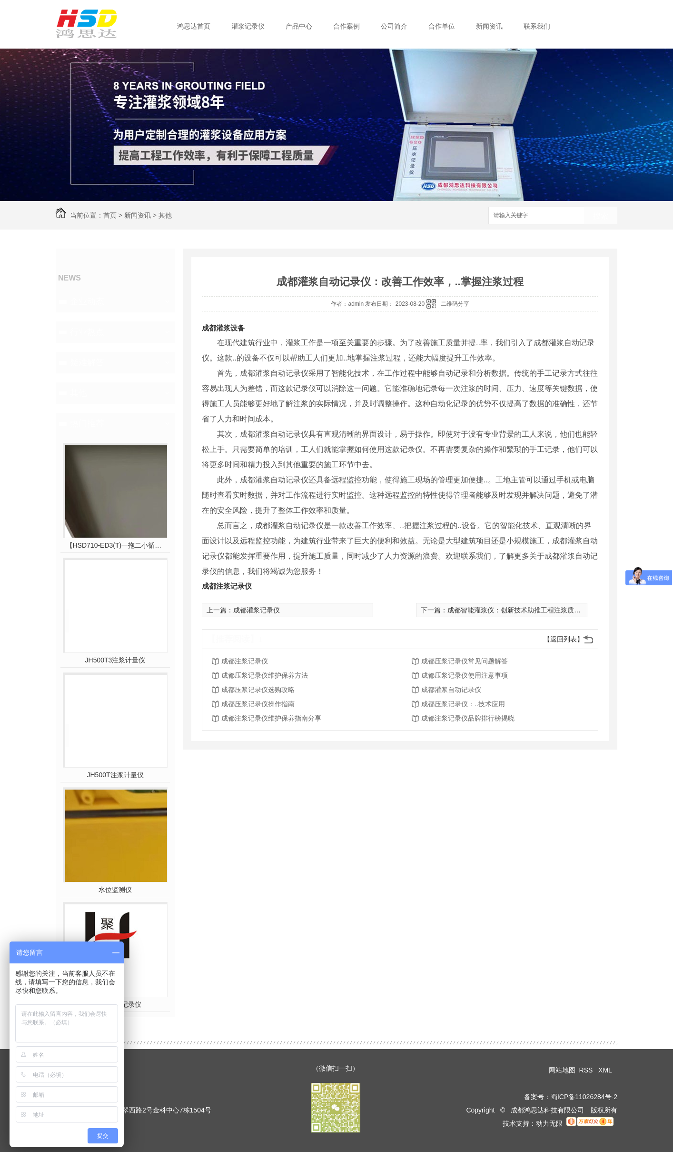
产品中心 (299, 26)
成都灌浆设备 (223, 328)
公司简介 (394, 26)
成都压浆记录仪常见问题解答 (464, 661)
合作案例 (346, 26)
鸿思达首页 (193, 26)
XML (606, 1070)
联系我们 (537, 26)
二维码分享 (455, 304)
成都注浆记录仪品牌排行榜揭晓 (468, 718)
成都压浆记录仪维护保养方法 (264, 675)
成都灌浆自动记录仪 (451, 689)
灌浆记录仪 (248, 26)
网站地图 (562, 1070)
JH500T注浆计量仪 (115, 775)
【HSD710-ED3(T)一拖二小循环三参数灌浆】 (115, 545)
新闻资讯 (489, 26)
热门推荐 (87, 423)
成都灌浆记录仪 (256, 610)
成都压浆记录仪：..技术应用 (463, 704)
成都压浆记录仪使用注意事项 (464, 675)
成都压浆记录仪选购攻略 (258, 689)
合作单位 (441, 26)
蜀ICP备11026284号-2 (584, 1097)
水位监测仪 (115, 889)
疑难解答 (87, 362)
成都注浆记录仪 (227, 586)
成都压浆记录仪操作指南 (258, 704)
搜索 (600, 216)
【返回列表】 (564, 639)
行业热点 (87, 332)
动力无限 (549, 1123)
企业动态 (87, 301)
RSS (587, 1070)
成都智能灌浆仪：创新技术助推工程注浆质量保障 (520, 610)
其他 (165, 215)
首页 (110, 215)
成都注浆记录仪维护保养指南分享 (271, 718)
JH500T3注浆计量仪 (115, 660)
